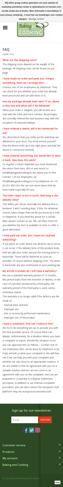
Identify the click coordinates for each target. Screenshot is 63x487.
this (52, 68)
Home (5, 54)
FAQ (12, 54)
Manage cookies (36, 19)
